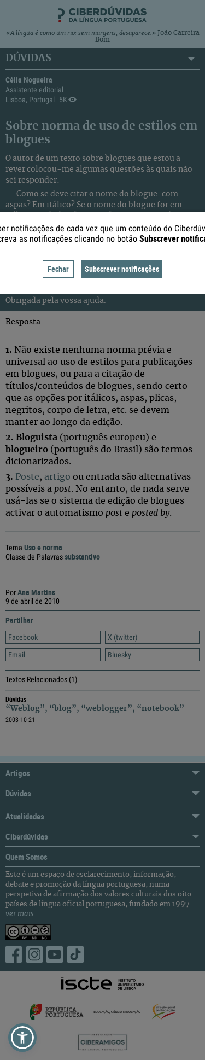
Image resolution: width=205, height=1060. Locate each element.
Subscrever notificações (122, 269)
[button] (22, 1037)
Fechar (58, 269)
